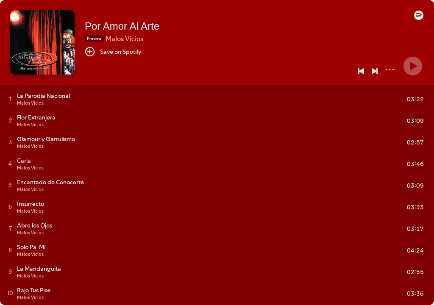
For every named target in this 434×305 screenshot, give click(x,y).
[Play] (413, 66)
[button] (419, 17)
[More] (390, 69)
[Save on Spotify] (113, 52)
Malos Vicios (124, 38)
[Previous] (361, 71)
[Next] (374, 71)
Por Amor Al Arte (122, 26)
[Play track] (10, 99)
